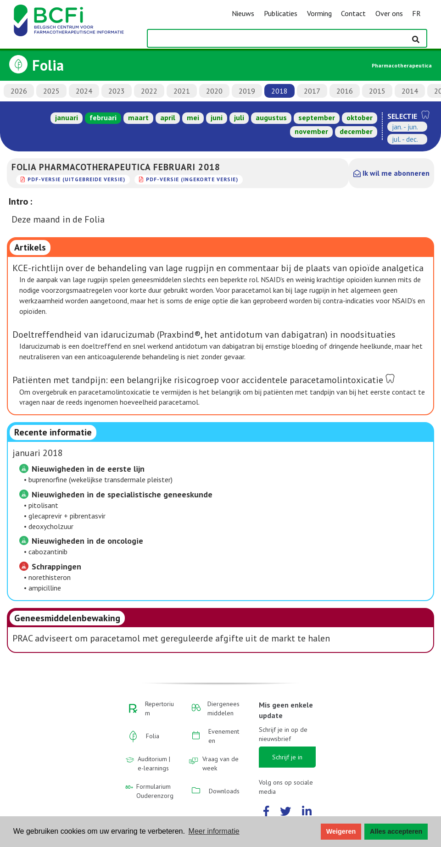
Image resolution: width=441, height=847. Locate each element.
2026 (19, 90)
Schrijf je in (287, 757)
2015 (377, 90)
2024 (84, 90)
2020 (214, 90)
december (356, 131)
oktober (359, 117)
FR (416, 13)
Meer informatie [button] (214, 831)
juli (239, 117)
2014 (410, 90)
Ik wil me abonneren (391, 173)
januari (66, 117)
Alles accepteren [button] (396, 831)
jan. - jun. (405, 126)
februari (103, 117)
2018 (279, 90)
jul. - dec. (405, 139)
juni (217, 117)
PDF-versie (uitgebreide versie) (76, 179)
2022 (149, 90)
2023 (116, 90)
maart (138, 117)
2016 (344, 90)
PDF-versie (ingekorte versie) (192, 179)
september (316, 117)
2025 (51, 90)
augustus (271, 117)
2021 (181, 90)
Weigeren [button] (341, 831)
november (311, 131)
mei (193, 117)
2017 (312, 90)
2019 (247, 90)
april (167, 117)
